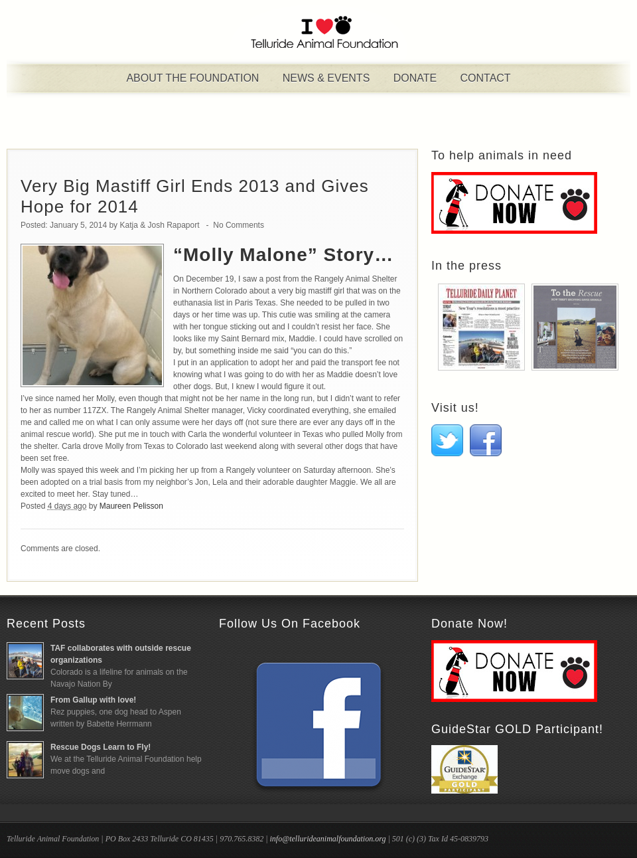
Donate (415, 78)
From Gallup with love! (93, 700)
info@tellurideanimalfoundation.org (327, 838)
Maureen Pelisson (131, 506)
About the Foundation (192, 78)
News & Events (326, 78)
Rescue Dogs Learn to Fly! (100, 747)
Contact (485, 78)
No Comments (238, 225)
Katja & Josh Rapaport (159, 225)
